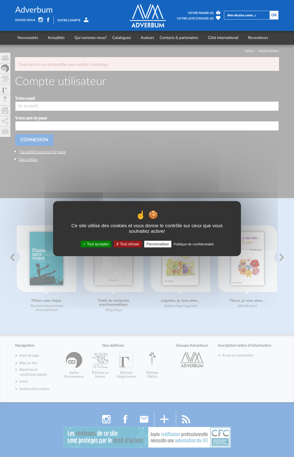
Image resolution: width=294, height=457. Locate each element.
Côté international (205, 38)
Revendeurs (236, 38)
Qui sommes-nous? (82, 38)
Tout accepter (96, 244)
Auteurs (134, 38)
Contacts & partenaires (166, 38)
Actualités (51, 38)
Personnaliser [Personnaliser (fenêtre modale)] (158, 244)
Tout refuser (127, 244)
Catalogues (113, 38)
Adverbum (34, 10)
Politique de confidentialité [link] (194, 244)
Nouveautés (27, 38)
